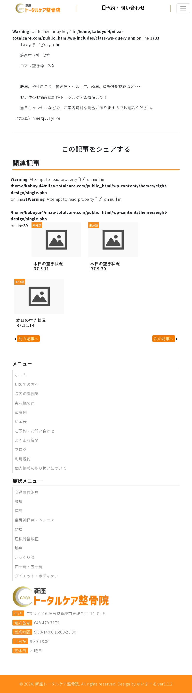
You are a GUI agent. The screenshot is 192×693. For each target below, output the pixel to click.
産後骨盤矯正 (27, 539)
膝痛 (19, 548)
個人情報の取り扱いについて (40, 468)
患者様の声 (25, 403)
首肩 (19, 510)
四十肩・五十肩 (29, 566)
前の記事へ (28, 339)
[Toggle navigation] (183, 8)
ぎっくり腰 (24, 557)
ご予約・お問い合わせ (35, 431)
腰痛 (19, 501)
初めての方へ (27, 384)
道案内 (21, 412)
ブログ (21, 449)
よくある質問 (27, 440)
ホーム (21, 375)
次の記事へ (164, 339)
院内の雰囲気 (27, 393)
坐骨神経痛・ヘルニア (35, 520)
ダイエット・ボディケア (36, 576)
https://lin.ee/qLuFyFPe (38, 118)
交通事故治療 (27, 492)
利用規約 (23, 459)
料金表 (21, 421)
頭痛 (19, 529)
